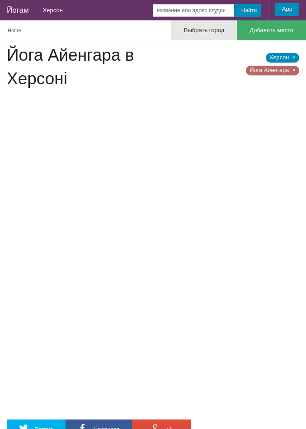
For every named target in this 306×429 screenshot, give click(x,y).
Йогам (18, 10)
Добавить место (271, 30)
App (287, 8)
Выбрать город (204, 30)
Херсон (53, 10)
